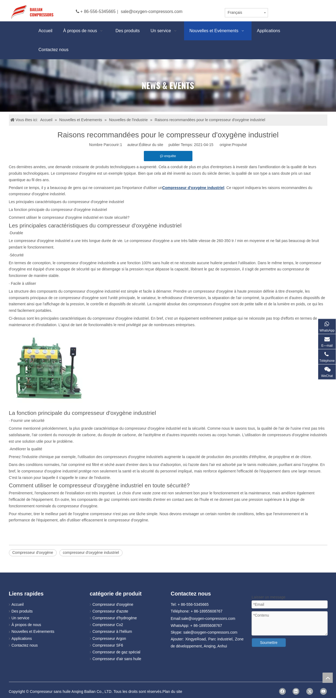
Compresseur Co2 (108, 625)
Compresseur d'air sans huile (117, 659)
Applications (22, 638)
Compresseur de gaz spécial (116, 652)
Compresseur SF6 (108, 645)
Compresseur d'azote (110, 611)
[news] (168, 85)
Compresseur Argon (109, 638)
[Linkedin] (296, 691)
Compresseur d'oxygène (32, 552)
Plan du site (172, 691)
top (328, 678)
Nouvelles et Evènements (33, 631)
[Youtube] (323, 691)
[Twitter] (309, 691)
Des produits (22, 611)
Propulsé (239, 145)
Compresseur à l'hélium (112, 631)
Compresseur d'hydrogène (115, 618)
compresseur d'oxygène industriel (91, 552)
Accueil (18, 604)
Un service (20, 618)
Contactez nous (25, 645)
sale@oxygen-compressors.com (151, 11)
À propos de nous (26, 625)
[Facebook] (282, 691)
